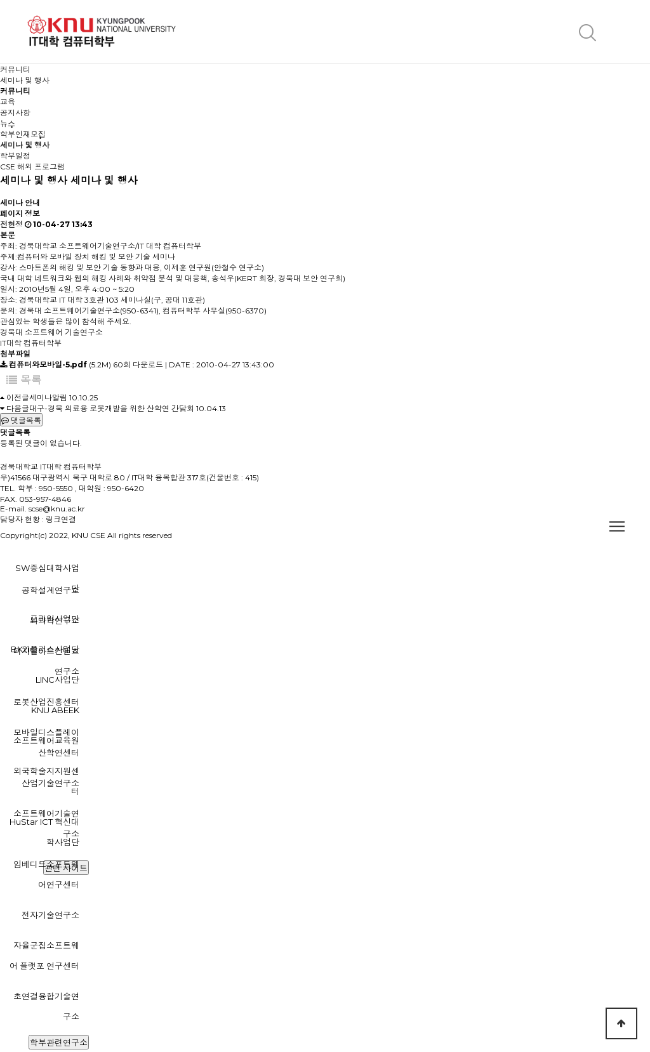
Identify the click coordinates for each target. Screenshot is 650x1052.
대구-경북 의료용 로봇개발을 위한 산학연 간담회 (111, 408)
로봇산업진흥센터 (46, 702)
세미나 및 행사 (25, 145)
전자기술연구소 (50, 915)
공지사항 (15, 112)
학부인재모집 (23, 134)
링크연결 (61, 519)
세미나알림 (48, 397)
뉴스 (7, 123)
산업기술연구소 (50, 783)
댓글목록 (21, 420)
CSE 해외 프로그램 (32, 166)
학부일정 (15, 156)
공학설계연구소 (50, 590)
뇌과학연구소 (54, 620)
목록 (24, 380)
